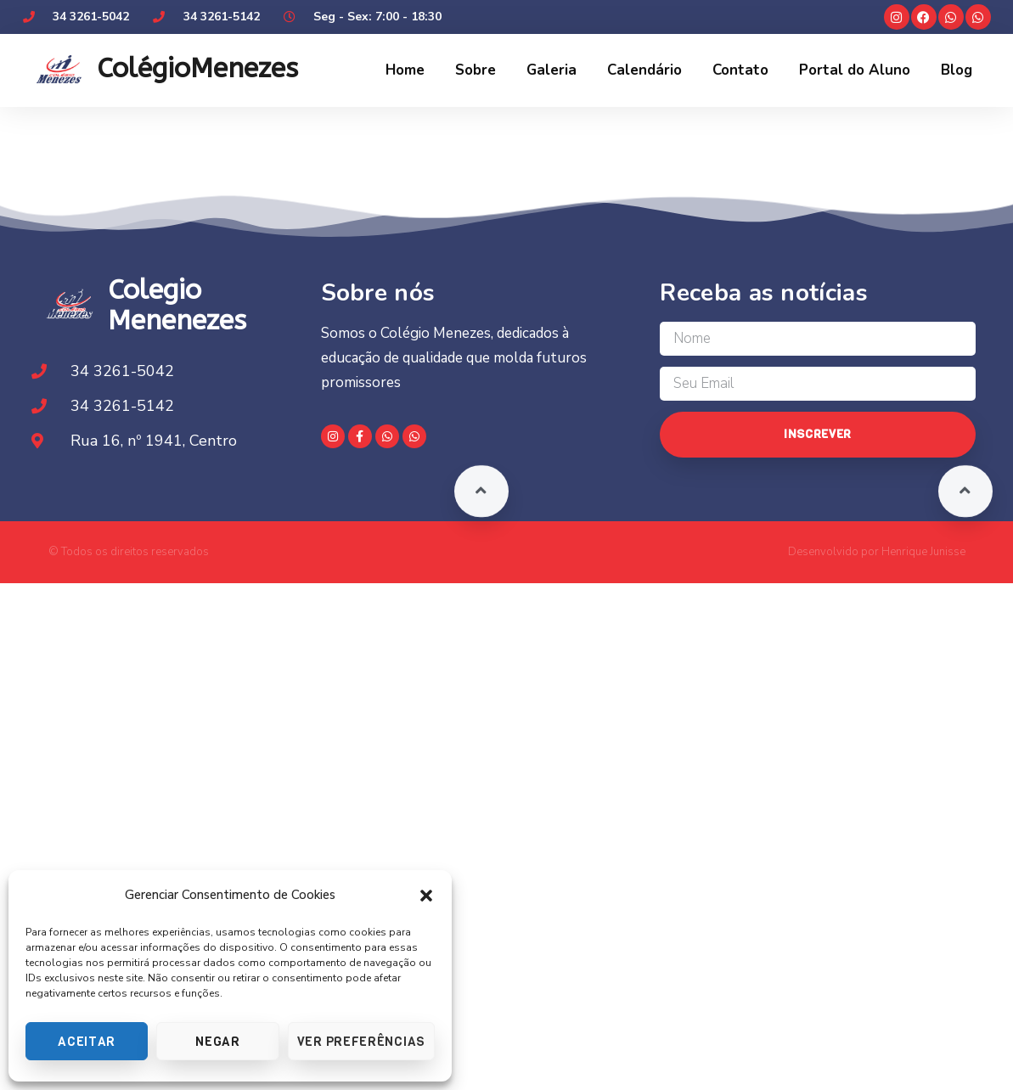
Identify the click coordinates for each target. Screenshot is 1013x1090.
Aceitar (86, 1041)
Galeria (551, 70)
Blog (956, 70)
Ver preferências (361, 1041)
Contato (740, 70)
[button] (426, 895)
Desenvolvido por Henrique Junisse (876, 551)
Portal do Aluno (854, 70)
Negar (217, 1041)
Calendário (644, 70)
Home (405, 70)
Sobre (475, 70)
